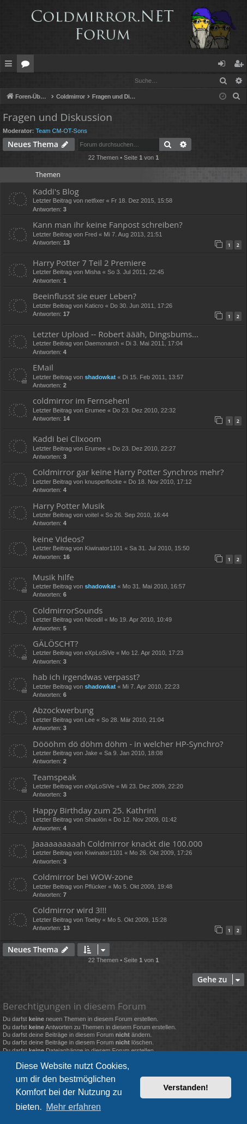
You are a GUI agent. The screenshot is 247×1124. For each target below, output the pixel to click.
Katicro (94, 306)
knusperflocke (103, 482)
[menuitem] (237, 97)
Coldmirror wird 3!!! (70, 910)
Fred (91, 235)
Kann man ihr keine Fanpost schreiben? (108, 225)
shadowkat (100, 377)
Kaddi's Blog (56, 191)
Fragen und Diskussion (57, 118)
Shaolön (95, 820)
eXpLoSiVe (99, 653)
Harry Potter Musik (69, 506)
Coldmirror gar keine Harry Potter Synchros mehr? (128, 472)
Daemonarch (102, 344)
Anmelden (25, 80)
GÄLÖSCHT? (55, 644)
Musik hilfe (53, 577)
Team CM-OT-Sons (61, 131)
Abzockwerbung (63, 710)
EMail (43, 367)
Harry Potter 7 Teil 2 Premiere (89, 263)
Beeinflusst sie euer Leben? (84, 296)
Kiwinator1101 (104, 548)
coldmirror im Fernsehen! (81, 401)
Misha (92, 272)
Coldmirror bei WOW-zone (83, 877)
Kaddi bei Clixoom (67, 439)
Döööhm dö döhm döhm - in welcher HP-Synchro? (128, 744)
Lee (89, 720)
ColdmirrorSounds (68, 610)
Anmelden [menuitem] (224, 65)
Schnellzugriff (10, 65)
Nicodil (94, 620)
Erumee (95, 411)
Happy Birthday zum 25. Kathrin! (94, 810)
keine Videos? (59, 539)
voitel (92, 515)
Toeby (92, 920)
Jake (91, 753)
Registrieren (75, 80)
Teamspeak (54, 777)
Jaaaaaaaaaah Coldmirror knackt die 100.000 (117, 844)
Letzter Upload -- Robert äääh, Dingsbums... (115, 334)
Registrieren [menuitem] (241, 65)
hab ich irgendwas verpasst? (86, 677)
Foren (27, 65)
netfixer (94, 201)
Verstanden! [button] (186, 1087)
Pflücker (95, 887)
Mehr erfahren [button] (73, 1106)
